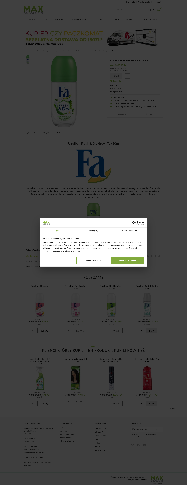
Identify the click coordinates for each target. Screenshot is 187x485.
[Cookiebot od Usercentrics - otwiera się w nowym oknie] (134, 223)
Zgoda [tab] (57, 231)
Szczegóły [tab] (93, 231)
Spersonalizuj (93, 260)
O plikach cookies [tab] (129, 231)
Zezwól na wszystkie (127, 260)
